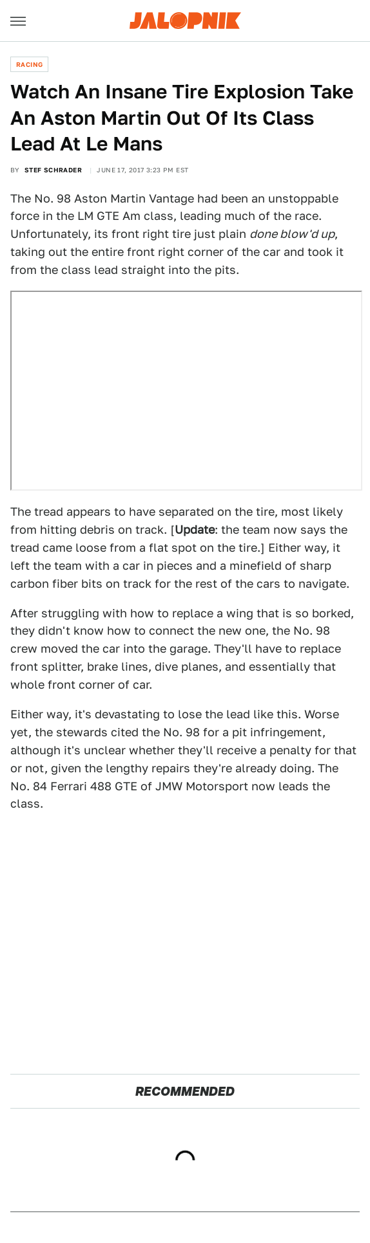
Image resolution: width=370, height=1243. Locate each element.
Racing (29, 64)
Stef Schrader (53, 170)
